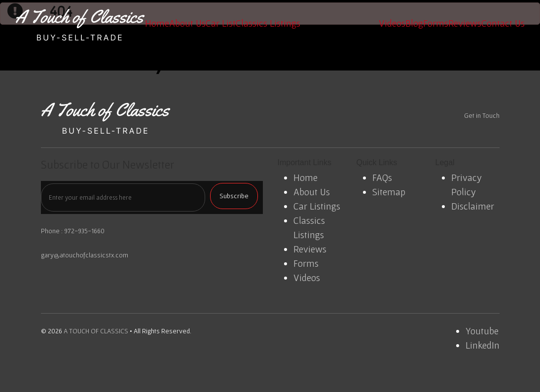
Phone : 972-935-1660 (73, 231)
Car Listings (316, 206)
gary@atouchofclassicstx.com (84, 255)
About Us (187, 23)
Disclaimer (472, 206)
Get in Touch (482, 115)
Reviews (464, 23)
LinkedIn (483, 345)
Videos (392, 23)
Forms (435, 23)
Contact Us (503, 23)
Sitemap (388, 191)
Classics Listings (268, 23)
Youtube (482, 330)
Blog (414, 23)
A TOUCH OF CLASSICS (96, 331)
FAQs (382, 177)
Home (157, 23)
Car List (221, 23)
